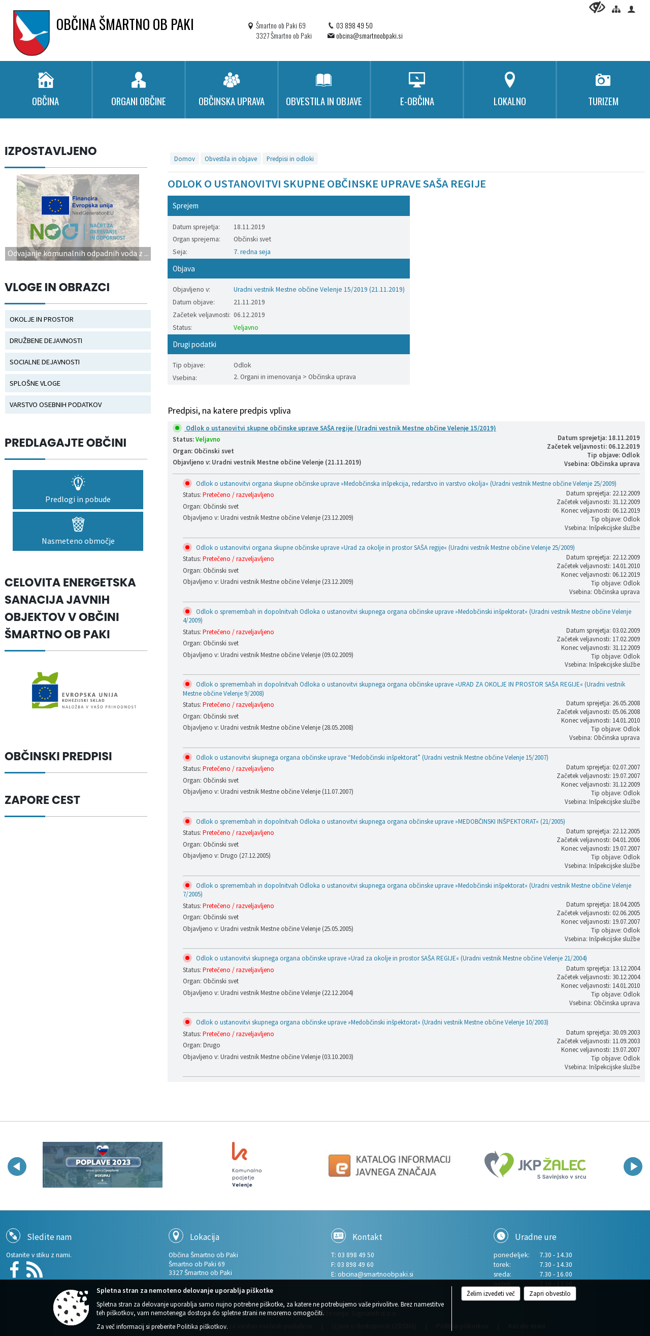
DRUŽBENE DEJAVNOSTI (46, 340)
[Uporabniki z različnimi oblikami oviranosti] (597, 7)
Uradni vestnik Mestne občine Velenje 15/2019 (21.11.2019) (319, 289)
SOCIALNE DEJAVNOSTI (45, 361)
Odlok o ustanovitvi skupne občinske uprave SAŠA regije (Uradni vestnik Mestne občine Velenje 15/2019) (335, 428)
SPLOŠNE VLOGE (35, 383)
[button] (17, 1166)
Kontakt (367, 1236)
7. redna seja (252, 251)
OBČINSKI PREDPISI (58, 756)
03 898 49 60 (355, 1264)
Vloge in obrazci (57, 287)
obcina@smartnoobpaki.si (369, 35)
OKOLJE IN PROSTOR (42, 319)
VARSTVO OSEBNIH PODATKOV (56, 404)
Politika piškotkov (201, 1326)
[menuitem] (45, 89)
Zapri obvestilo (550, 1293)
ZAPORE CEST (42, 800)
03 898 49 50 (354, 25)
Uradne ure (536, 1236)
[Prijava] (631, 9)
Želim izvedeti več (491, 1293)
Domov (184, 158)
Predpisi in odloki (290, 158)
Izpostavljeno (51, 151)
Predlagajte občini (65, 442)
